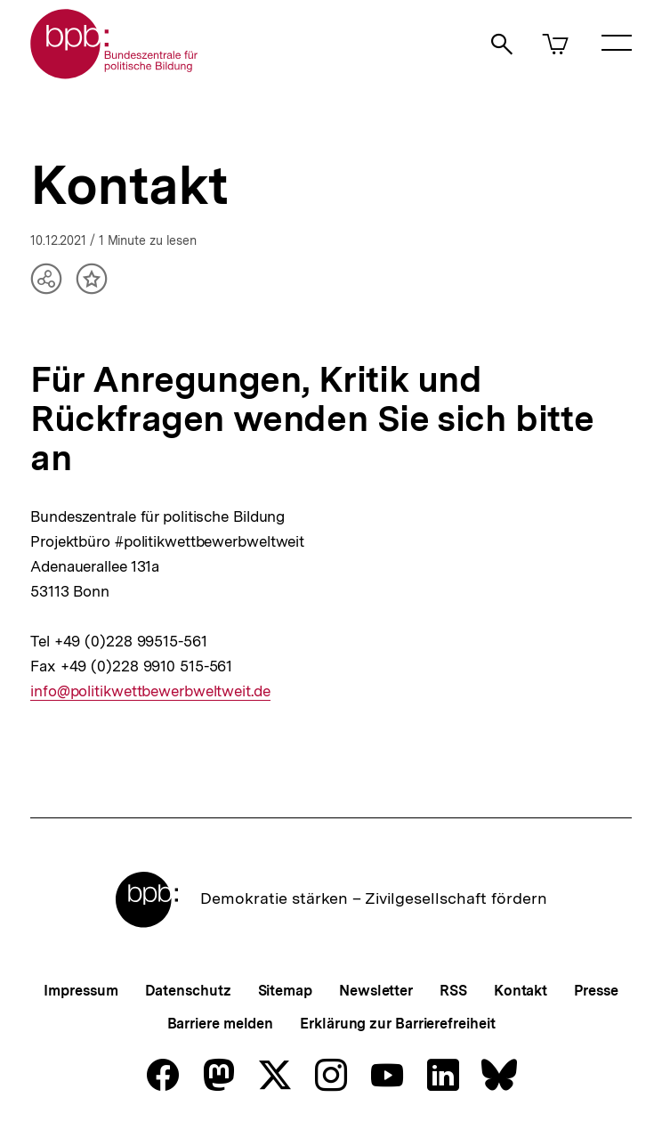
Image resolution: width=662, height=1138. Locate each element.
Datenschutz (188, 990)
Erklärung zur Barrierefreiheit (397, 1023)
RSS (453, 990)
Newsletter (376, 990)
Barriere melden (220, 1023)
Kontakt (520, 990)
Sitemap (285, 990)
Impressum (80, 990)
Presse (596, 990)
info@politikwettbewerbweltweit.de (150, 691)
